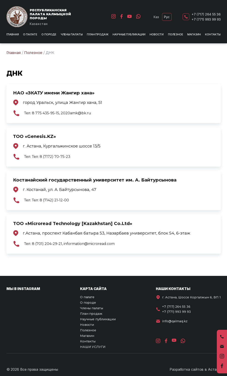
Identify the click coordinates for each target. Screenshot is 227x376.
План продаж (97, 34)
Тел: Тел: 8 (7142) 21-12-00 (46, 200)
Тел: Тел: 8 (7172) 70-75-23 (47, 156)
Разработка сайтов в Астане (195, 369)
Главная (12, 34)
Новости (157, 34)
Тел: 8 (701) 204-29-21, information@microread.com (69, 244)
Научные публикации (129, 34)
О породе (48, 34)
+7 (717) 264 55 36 (206, 14)
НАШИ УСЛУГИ (93, 347)
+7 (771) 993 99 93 (206, 19)
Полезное (175, 34)
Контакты (213, 34)
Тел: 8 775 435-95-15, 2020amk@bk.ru (57, 113)
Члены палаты (72, 34)
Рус (167, 17)
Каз (156, 17)
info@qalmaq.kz (175, 321)
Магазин (194, 34)
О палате (30, 34)
